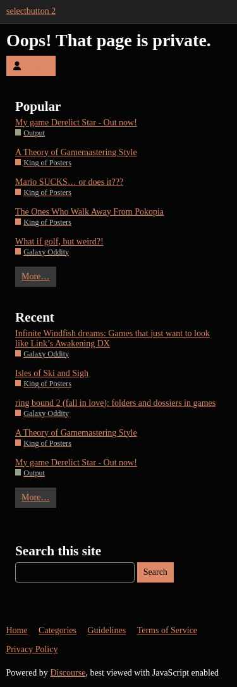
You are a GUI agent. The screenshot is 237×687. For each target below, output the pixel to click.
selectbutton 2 (31, 11)
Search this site (58, 551)
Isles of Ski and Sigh (51, 373)
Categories (57, 630)
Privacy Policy (32, 649)
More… (35, 276)
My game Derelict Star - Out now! (76, 122)
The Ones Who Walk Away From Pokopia (89, 212)
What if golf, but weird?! (59, 241)
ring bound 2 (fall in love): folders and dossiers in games (115, 403)
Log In (31, 65)
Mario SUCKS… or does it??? (69, 182)
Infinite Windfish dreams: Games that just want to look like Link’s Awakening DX (112, 338)
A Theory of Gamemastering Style (76, 152)
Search (155, 572)
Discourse (67, 673)
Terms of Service (167, 630)
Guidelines (106, 630)
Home (16, 630)
